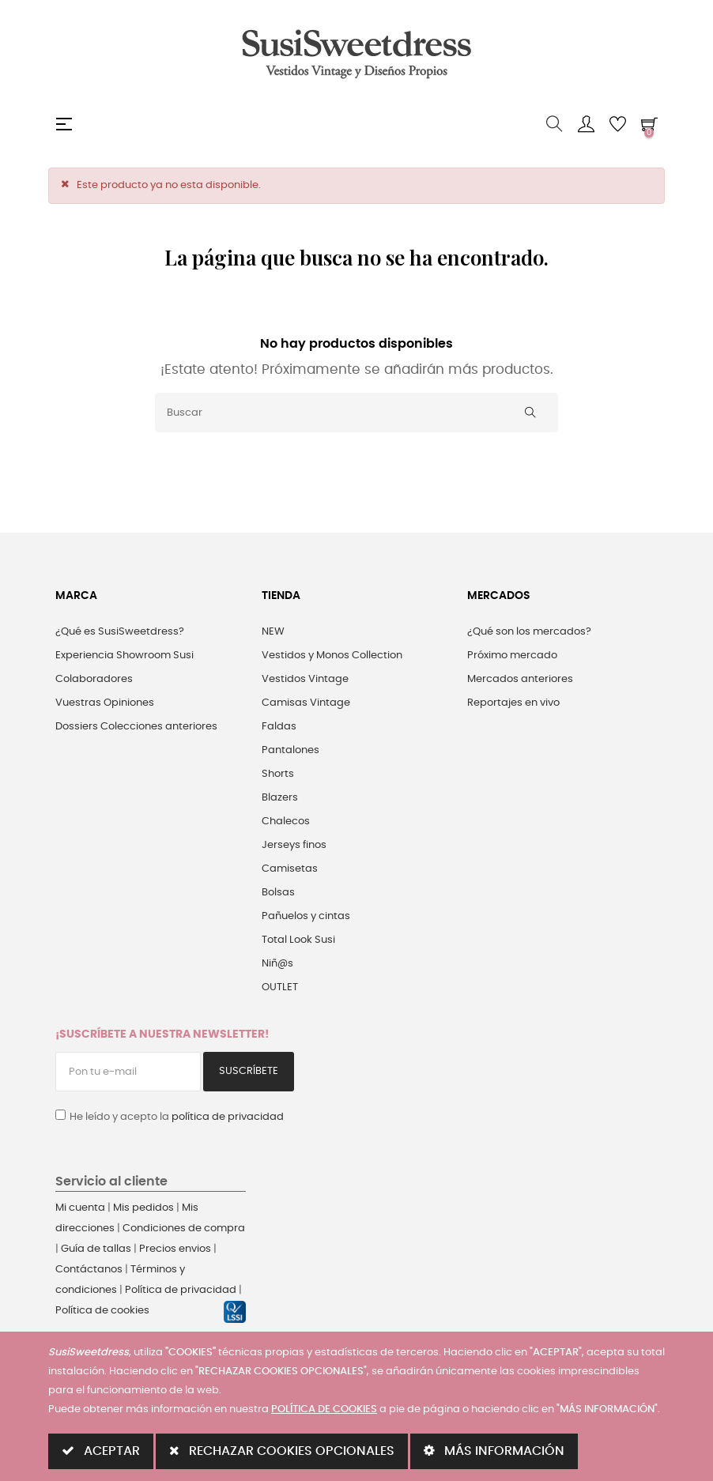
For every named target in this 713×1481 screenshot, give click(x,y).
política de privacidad (228, 1117)
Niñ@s (277, 964)
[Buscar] (356, 412)
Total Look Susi (298, 940)
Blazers (280, 798)
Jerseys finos (294, 845)
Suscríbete (248, 1071)
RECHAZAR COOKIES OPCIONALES (281, 1450)
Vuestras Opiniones (104, 703)
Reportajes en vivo (513, 703)
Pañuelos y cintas (306, 916)
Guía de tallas (96, 1249)
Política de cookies (102, 1311)
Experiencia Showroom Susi (124, 655)
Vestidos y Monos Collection (332, 655)
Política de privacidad (180, 1290)
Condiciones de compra (184, 1228)
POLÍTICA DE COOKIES (324, 1409)
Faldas (279, 727)
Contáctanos (89, 1269)
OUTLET (280, 987)
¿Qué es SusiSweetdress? (119, 632)
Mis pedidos (143, 1208)
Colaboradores (94, 679)
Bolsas (278, 892)
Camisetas (290, 869)
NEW (273, 632)
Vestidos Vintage (305, 679)
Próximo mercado (512, 655)
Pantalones (290, 750)
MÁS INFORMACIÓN (494, 1450)
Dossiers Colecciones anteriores (136, 727)
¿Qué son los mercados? (529, 632)
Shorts (278, 774)
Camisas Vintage (306, 703)
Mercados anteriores (520, 679)
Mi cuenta (80, 1208)
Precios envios (175, 1249)
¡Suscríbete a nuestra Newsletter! (162, 1034)
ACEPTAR (101, 1450)
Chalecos (286, 821)
